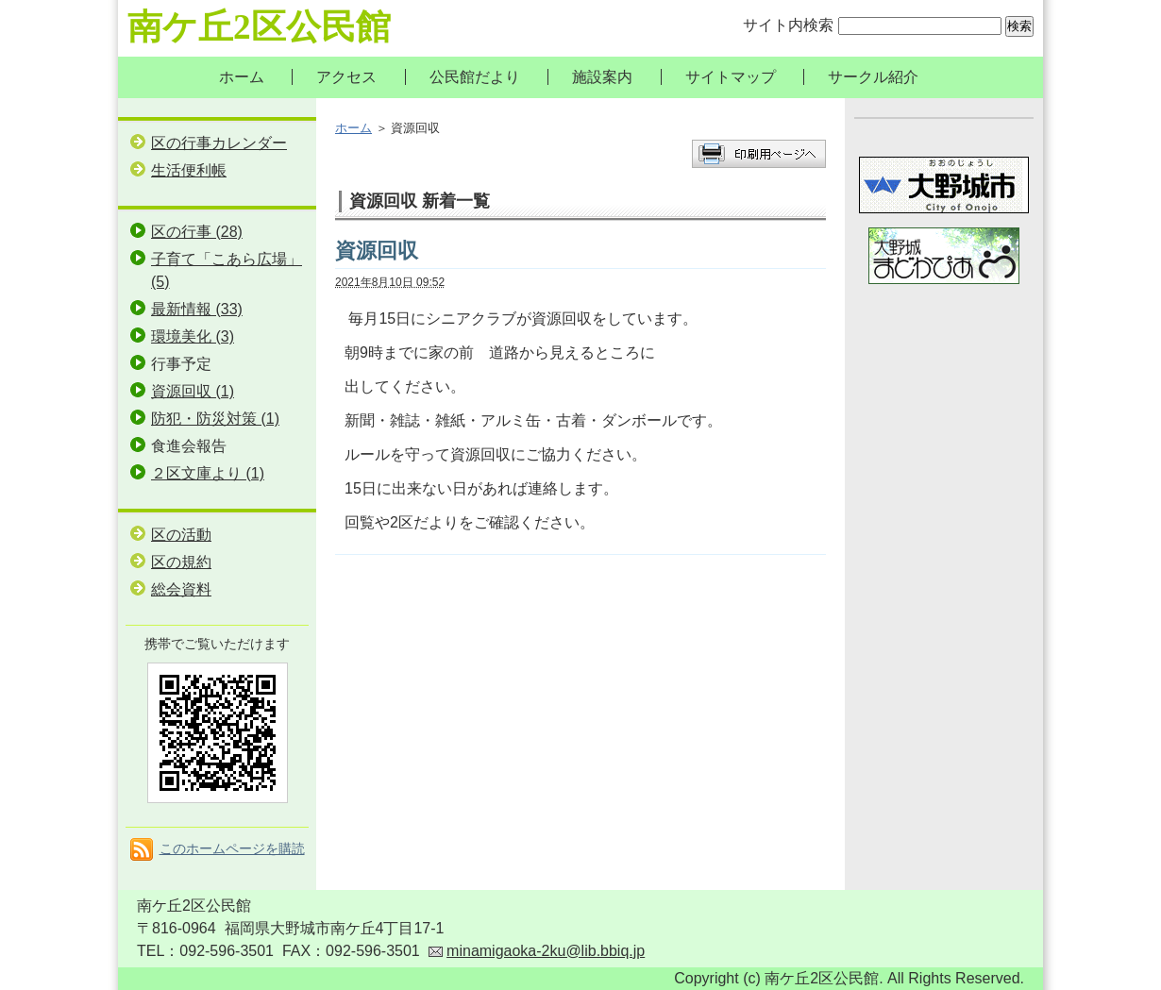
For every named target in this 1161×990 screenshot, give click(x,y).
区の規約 (181, 562)
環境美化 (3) (192, 336)
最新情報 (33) (197, 309)
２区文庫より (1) (207, 473)
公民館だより (474, 77)
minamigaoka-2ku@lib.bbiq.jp (545, 951)
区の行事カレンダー (219, 143)
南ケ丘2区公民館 (259, 27)
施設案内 (602, 77)
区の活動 (181, 535)
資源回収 (376, 250)
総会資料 (181, 589)
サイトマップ (730, 77)
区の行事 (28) (197, 232)
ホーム (241, 77)
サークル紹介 (873, 77)
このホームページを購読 (232, 848)
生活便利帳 (189, 170)
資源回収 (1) (192, 391)
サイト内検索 (788, 25)
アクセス (346, 77)
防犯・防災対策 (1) (215, 419)
